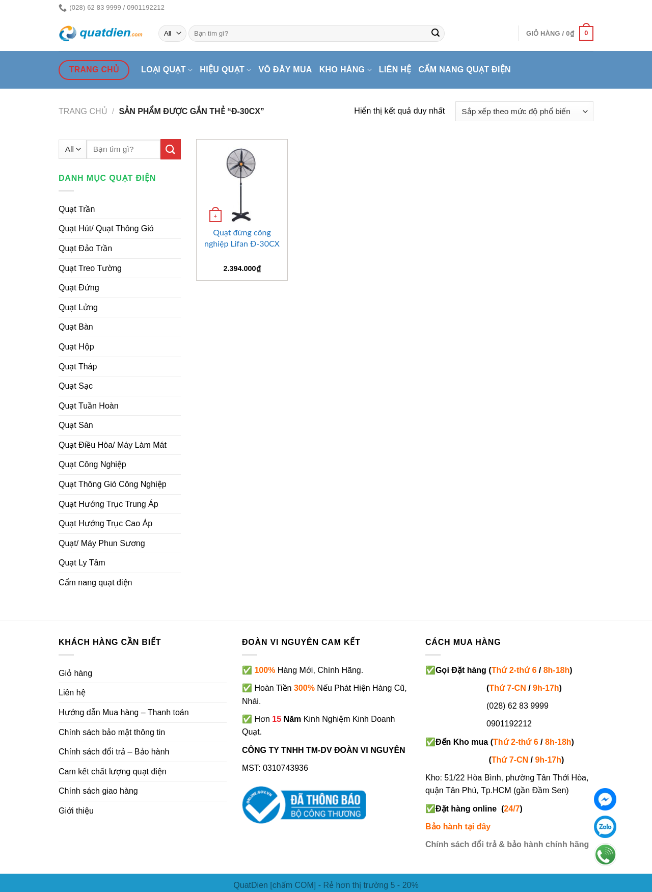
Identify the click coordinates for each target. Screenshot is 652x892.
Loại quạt (167, 70)
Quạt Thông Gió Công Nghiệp (113, 484)
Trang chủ (83, 111)
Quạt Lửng (78, 307)
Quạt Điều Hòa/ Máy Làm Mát (113, 445)
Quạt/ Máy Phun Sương (102, 543)
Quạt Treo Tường (90, 268)
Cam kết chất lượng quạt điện (113, 771)
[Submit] (435, 33)
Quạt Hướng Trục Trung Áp (108, 504)
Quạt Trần (77, 209)
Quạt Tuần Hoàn (89, 405)
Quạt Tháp (78, 366)
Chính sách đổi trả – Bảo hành (114, 751)
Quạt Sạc (76, 386)
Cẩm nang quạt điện (465, 69)
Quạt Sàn (76, 425)
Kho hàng (345, 70)
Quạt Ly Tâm (82, 562)
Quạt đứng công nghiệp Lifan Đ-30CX (242, 237)
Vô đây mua (285, 69)
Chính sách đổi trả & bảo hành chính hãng (507, 844)
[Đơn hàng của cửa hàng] (524, 111)
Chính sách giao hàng (98, 791)
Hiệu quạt (225, 70)
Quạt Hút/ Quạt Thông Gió (106, 228)
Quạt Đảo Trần (85, 248)
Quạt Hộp (76, 346)
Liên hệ (395, 69)
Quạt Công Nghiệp (92, 464)
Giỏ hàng (75, 673)
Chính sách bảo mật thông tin (112, 732)
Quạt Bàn (76, 326)
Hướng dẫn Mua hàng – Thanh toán (124, 712)
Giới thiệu (76, 810)
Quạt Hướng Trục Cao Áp (105, 523)
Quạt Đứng (79, 287)
